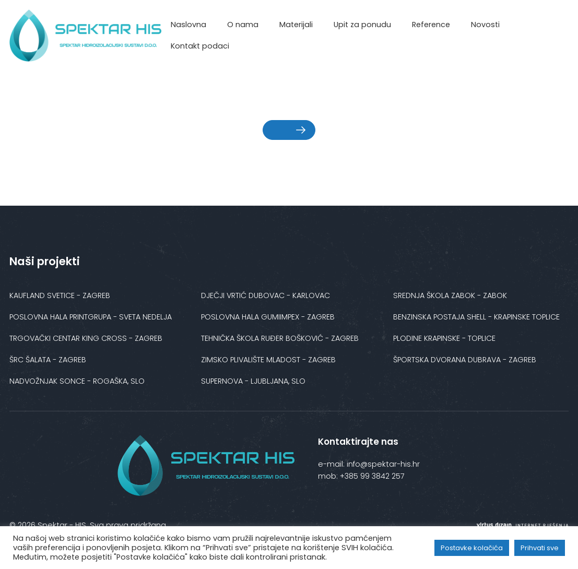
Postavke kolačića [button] (472, 548)
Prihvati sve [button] (540, 548)
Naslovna (188, 24)
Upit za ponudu (362, 24)
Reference (431, 24)
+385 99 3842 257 (372, 476)
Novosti (485, 24)
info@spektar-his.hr (382, 464)
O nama (242, 24)
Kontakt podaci (200, 46)
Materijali (296, 24)
